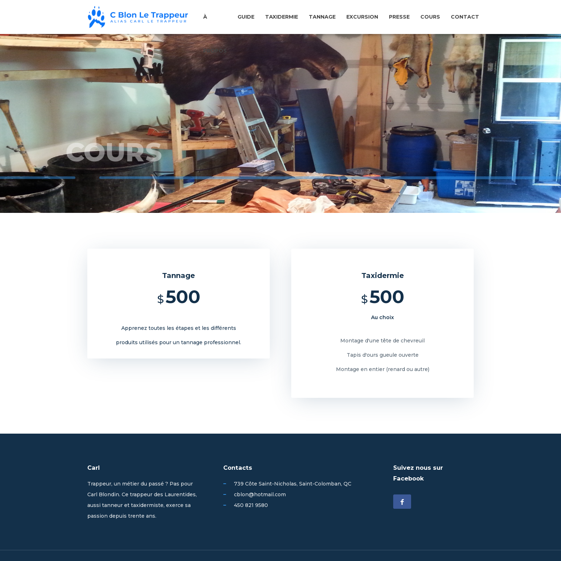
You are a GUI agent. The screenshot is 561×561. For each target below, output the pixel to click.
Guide (246, 17)
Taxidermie (281, 17)
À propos (215, 28)
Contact (465, 17)
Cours (430, 17)
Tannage (322, 17)
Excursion (362, 17)
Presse (399, 17)
